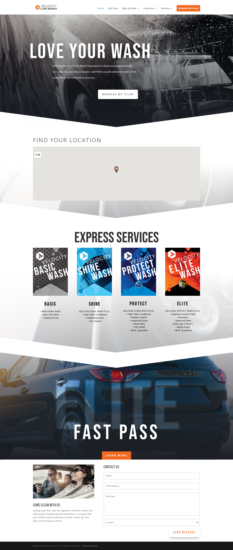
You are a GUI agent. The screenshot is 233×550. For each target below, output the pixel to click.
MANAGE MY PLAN (118, 94)
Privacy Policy (90, 545)
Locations (148, 8)
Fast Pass (113, 8)
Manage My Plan (188, 8)
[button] (116, 170)
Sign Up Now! (129, 8)
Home (101, 8)
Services (165, 8)
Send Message (184, 532)
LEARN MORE (116, 455)
